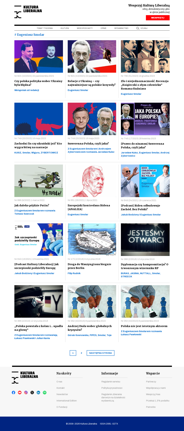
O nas (59, 381)
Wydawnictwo (121, 29)
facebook (14, 393)
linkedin (35, 393)
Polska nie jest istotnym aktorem (143, 326)
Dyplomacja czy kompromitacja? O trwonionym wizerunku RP (144, 267)
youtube (19, 393)
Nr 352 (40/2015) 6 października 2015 (87, 321)
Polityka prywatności (111, 388)
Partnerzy (151, 381)
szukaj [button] (144, 29)
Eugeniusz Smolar (78, 91)
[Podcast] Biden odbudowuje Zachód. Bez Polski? (145, 208)
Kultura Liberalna (33, 12)
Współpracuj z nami (156, 388)
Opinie (103, 29)
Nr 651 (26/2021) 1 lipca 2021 (82, 201)
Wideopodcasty (85, 29)
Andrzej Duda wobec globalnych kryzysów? (89, 328)
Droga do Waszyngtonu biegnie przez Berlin (88, 266)
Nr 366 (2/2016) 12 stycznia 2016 (138, 260)
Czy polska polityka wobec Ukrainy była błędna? (38, 83)
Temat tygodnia (45, 29)
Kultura (65, 29)
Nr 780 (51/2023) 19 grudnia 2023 (138, 76)
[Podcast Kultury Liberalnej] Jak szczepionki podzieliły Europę (35, 266)
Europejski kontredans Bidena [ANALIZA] (88, 208)
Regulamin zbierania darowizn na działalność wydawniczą (113, 397)
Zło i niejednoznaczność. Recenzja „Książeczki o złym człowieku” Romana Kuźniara (143, 85)
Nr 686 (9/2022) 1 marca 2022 (29, 201)
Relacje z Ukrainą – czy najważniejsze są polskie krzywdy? (91, 83)
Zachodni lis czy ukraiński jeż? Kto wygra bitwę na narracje (37, 146)
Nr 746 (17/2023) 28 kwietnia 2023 (138, 139)
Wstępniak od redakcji (26, 91)
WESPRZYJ (157, 18)
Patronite (151, 407)
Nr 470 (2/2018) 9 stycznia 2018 (84, 260)
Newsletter (62, 394)
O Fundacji (61, 407)
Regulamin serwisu (110, 381)
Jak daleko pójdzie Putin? (31, 206)
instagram (24, 393)
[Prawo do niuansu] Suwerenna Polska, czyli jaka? (141, 146)
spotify (41, 393)
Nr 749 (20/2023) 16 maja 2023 (30, 139)
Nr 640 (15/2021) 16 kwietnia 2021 (31, 260)
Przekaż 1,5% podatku (157, 400)
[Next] (100, 353)
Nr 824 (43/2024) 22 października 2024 (34, 76)
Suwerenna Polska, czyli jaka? (87, 144)
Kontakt (60, 388)
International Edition (66, 400)
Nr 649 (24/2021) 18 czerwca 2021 (138, 201)
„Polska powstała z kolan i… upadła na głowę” (37, 328)
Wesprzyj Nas (153, 394)
